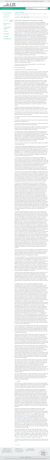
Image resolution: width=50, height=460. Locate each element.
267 (20, 435)
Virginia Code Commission (19, 449)
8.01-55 (30, 413)
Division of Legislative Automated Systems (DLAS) (37, 458)
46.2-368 (37, 88)
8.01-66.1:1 (38, 312)
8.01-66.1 (26, 65)
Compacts (6, 36)
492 (15, 437)
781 (41, 437)
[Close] (48, 1)
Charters (6, 31)
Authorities (6, 33)
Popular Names (7, 14)
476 (22, 435)
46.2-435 (21, 101)
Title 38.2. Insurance (24, 13)
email (28, 17)
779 (32, 437)
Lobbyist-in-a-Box (28, 457)
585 (27, 437)
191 (29, 435)
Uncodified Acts (7, 38)
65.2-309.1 (27, 257)
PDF (25, 17)
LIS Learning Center (13, 1)
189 (18, 435)
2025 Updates (6, 16)
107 (20, 437)
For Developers (31, 448)
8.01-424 (26, 413)
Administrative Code (7, 24)
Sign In (46, 458)
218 (38, 435)
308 (36, 437)
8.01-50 (33, 412)
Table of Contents (18, 13)
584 (25, 437)
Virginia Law (7, 8)
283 (43, 435)
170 (27, 435)
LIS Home (22, 457)
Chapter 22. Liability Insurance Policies (35, 13)
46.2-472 (23, 32)
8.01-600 (16, 420)
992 (34, 435)
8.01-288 (34, 178)
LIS (9, 4)
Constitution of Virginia (7, 28)
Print (22, 17)
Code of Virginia (29, 8)
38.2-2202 (28, 36)
